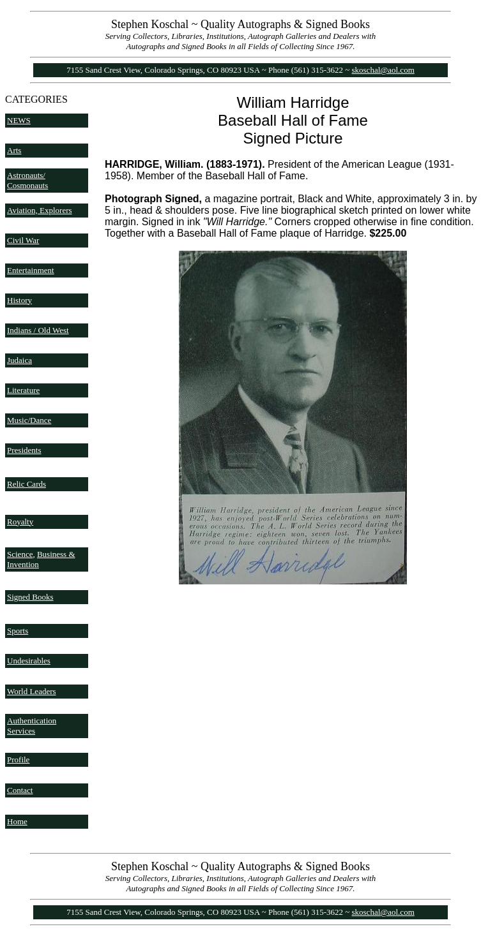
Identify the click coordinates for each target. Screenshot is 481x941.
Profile (18, 759)
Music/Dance (29, 420)
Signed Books (30, 597)
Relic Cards (26, 484)
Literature (23, 390)
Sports (17, 630)
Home (17, 821)
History (19, 300)
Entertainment (30, 270)
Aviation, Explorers (39, 210)
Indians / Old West (38, 330)
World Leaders (31, 691)
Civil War (23, 240)
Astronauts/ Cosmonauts (27, 180)
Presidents (24, 450)
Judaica (19, 360)
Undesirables (28, 660)
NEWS (19, 120)
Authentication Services (31, 726)
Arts (14, 150)
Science (20, 554)
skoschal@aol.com (383, 70)
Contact (20, 790)
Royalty (20, 521)
